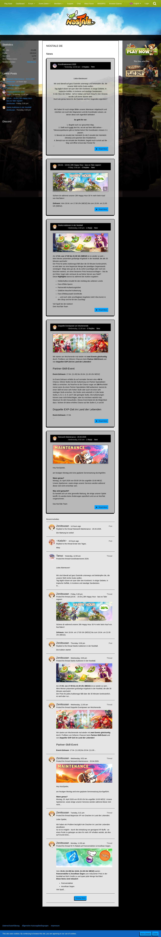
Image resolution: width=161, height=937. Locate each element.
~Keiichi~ (10, 88)
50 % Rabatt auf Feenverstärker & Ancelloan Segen (90, 846)
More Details (146, 934)
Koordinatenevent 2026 (15, 92)
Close (155, 934)
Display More (80, 898)
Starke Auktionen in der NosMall (18, 107)
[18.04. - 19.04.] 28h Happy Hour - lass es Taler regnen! (79, 165)
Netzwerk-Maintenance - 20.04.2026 (20, 79)
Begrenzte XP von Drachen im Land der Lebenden (89, 816)
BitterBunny (31, 62)
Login (147, 3)
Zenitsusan (10, 82)
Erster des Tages (13, 85)
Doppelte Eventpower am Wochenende (73, 326)
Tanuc (8, 94)
